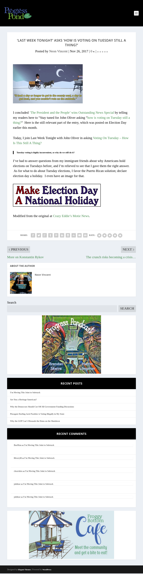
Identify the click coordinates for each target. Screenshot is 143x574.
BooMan (17, 446)
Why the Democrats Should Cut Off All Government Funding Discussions (42, 407)
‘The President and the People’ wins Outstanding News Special (72, 113)
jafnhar (17, 485)
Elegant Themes (24, 570)
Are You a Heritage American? (23, 400)
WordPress (46, 570)
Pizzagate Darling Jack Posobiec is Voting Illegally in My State (37, 414)
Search (11, 303)
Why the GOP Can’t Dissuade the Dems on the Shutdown (35, 422)
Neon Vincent (58, 51)
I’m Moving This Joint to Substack (25, 393)
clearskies (18, 471)
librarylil (18, 459)
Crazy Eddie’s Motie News (71, 216)
